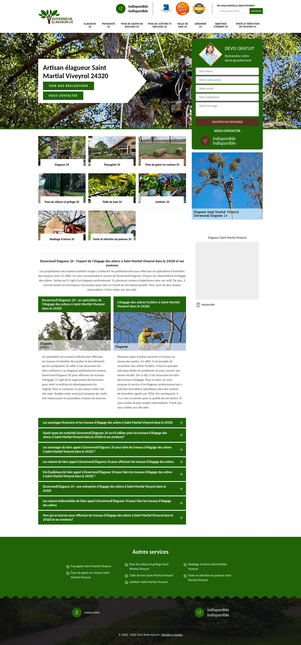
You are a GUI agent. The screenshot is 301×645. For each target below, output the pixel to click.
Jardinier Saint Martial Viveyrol (148, 582)
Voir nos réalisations (68, 86)
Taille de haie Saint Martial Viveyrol (151, 575)
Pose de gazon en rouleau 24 (132, 25)
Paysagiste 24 (108, 25)
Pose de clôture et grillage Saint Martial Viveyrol (149, 566)
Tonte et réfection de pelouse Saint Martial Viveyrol (209, 578)
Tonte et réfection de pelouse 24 (248, 25)
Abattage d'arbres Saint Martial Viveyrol (207, 566)
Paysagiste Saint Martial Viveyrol (91, 566)
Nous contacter (63, 95)
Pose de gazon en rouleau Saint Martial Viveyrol (90, 575)
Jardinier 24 (200, 25)
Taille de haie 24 (182, 25)
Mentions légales (172, 635)
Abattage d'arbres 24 (221, 25)
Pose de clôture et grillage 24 (160, 25)
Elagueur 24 (90, 25)
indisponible (138, 6)
